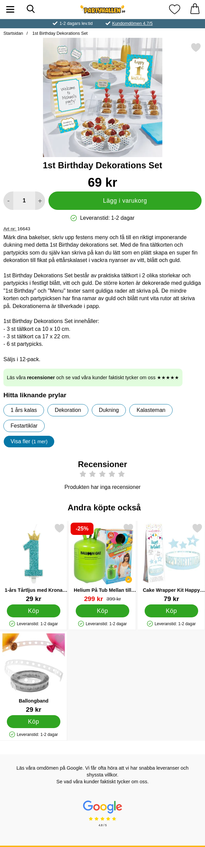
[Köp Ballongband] (34, 721)
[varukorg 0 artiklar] (195, 9)
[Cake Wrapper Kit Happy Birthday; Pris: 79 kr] (171, 562)
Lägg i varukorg (125, 200)
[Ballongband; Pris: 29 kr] (33, 673)
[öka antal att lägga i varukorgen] (40, 200)
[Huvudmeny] (10, 9)
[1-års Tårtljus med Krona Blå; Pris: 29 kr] (33, 562)
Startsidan (13, 33)
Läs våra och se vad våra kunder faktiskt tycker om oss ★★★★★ (93, 377)
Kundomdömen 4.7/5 (132, 23)
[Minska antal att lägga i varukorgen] (8, 200)
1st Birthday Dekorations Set (59, 33)
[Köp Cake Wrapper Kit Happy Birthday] (172, 610)
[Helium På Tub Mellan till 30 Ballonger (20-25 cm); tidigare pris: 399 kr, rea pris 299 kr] (102, 562)
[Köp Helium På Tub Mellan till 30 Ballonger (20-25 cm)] (103, 610)
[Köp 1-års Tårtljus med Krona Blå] (34, 610)
